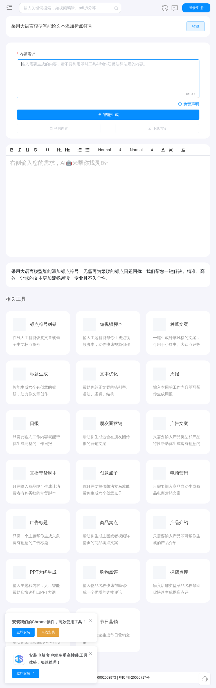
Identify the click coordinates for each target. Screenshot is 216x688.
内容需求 (27, 53)
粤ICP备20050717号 (134, 677)
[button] (109, 149)
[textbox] (70, 8)
